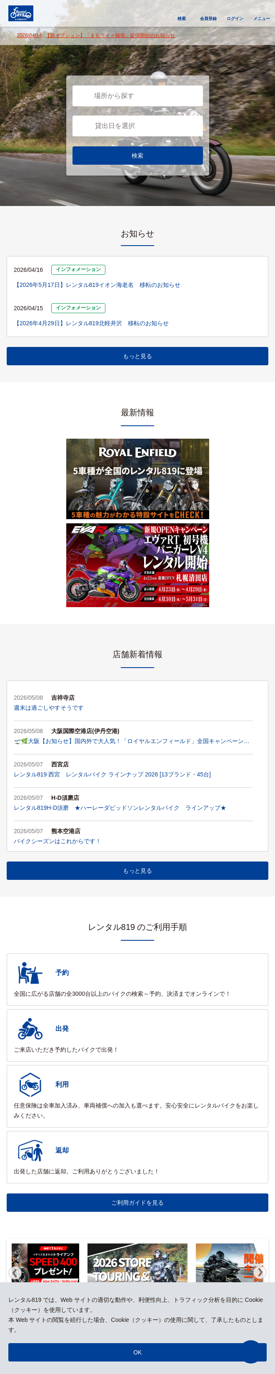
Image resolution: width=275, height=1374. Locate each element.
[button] (250, 1352)
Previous (15, 1272)
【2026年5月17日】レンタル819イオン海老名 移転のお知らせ (97, 284)
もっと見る (137, 356)
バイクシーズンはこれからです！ (57, 841)
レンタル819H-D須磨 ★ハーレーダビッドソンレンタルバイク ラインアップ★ (120, 807)
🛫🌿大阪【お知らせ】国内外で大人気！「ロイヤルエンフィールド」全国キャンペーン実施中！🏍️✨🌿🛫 (132, 742)
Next (260, 1272)
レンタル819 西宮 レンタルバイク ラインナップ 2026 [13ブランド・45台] (112, 774)
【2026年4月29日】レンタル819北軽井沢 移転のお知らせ (91, 323)
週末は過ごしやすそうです (49, 707)
